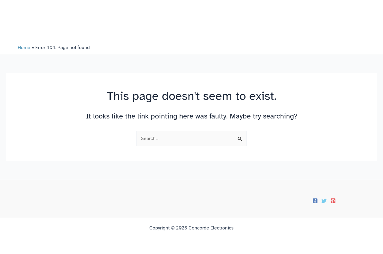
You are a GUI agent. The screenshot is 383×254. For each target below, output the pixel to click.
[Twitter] (324, 200)
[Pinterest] (333, 200)
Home (24, 48)
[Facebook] (315, 200)
